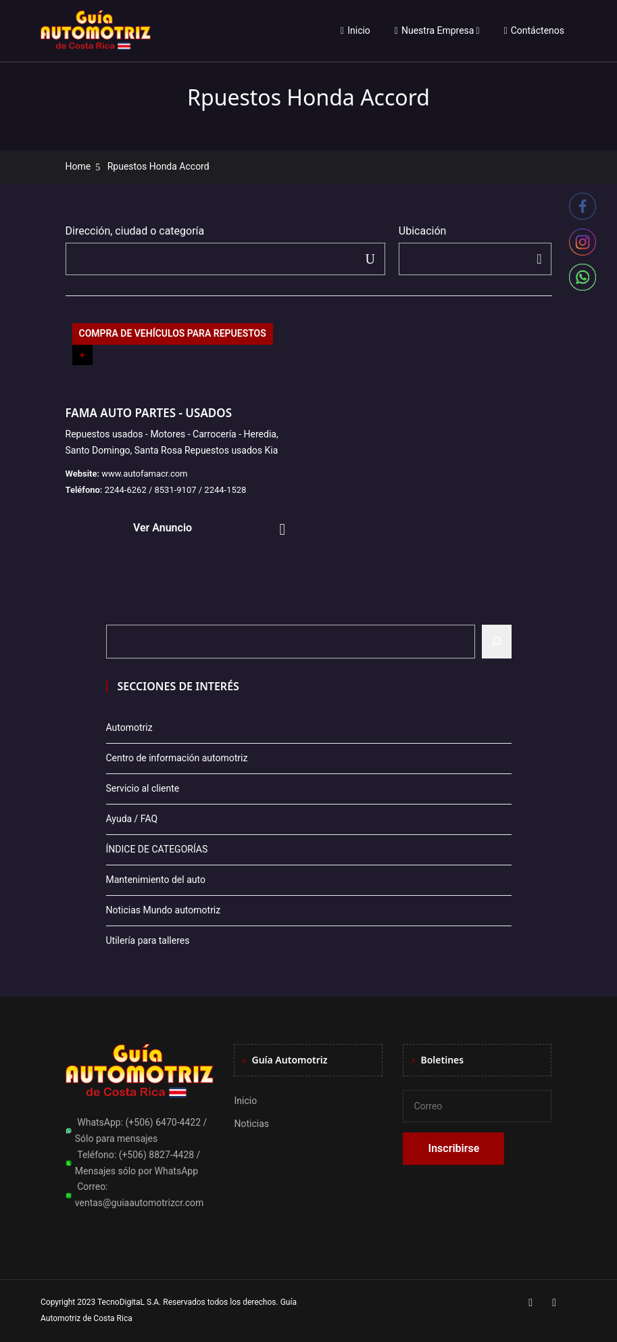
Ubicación (423, 230)
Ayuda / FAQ (132, 818)
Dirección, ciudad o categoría (135, 230)
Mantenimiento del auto (155, 879)
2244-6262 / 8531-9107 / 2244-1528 (176, 490)
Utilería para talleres (148, 940)
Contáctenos (534, 30)
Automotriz (129, 727)
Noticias (251, 1123)
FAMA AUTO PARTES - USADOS (149, 413)
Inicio (355, 30)
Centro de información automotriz (177, 757)
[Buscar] (497, 641)
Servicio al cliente (143, 788)
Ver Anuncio (162, 527)
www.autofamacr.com (144, 474)
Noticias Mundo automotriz (163, 910)
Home (78, 166)
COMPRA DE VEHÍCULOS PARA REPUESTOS (172, 333)
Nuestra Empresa (434, 30)
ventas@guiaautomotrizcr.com (139, 1202)
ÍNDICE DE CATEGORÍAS (157, 849)
